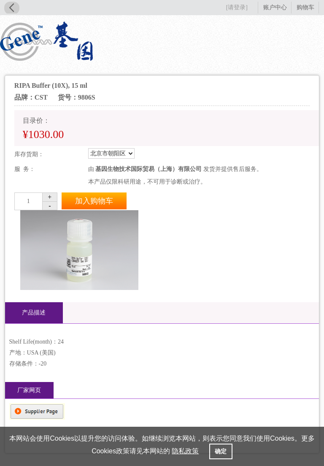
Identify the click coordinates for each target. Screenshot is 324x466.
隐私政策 (185, 451)
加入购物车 (94, 201)
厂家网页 (29, 390)
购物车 (305, 7)
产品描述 (34, 312)
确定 (221, 451)
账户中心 (275, 7)
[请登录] (237, 7)
